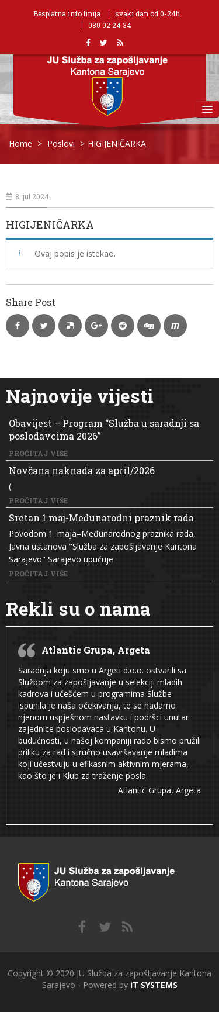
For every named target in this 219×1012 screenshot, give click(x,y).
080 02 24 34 (109, 25)
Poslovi (61, 143)
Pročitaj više (38, 453)
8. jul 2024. (28, 196)
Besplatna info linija (66, 13)
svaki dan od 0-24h (147, 13)
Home (20, 143)
